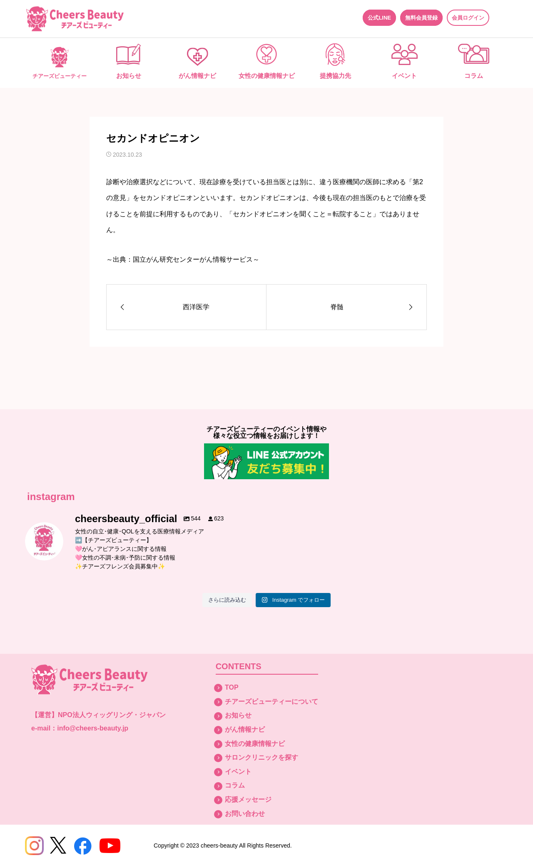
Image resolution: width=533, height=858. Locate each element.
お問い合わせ (245, 813)
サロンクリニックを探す (261, 757)
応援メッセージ (248, 799)
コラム (473, 75)
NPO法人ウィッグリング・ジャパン (112, 714)
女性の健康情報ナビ (267, 75)
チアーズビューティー (59, 76)
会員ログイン (468, 18)
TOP (232, 687)
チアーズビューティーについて (271, 701)
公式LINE (379, 18)
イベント (404, 75)
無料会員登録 (421, 18)
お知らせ (128, 75)
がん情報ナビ (197, 75)
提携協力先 (335, 75)
